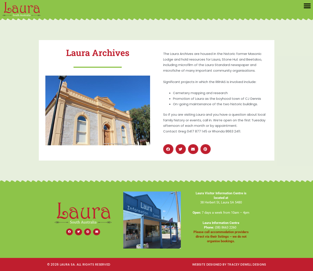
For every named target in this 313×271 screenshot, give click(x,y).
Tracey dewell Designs (246, 264)
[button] (307, 6)
